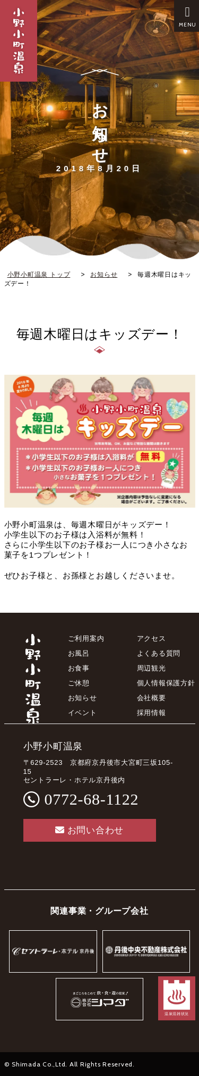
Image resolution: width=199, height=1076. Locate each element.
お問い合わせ (89, 830)
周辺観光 (151, 668)
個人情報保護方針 (166, 683)
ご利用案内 (86, 638)
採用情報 (151, 713)
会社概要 (151, 698)
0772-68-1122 (92, 799)
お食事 (79, 668)
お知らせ (82, 698)
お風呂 (79, 653)
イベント (82, 713)
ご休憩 (79, 683)
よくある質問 (159, 653)
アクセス (151, 638)
